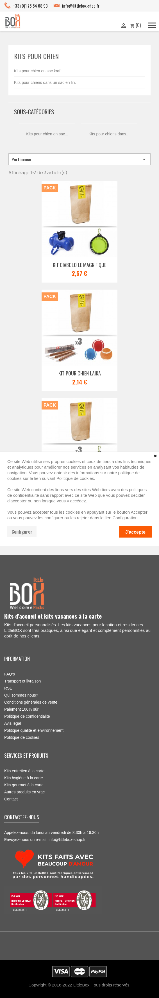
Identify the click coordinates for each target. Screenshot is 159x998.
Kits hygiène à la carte (23, 778)
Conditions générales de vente (30, 702)
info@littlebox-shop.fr (80, 5)
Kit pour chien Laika (79, 373)
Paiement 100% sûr (21, 709)
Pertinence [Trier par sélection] (79, 159)
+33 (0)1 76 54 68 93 (30, 5)
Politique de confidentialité (27, 716)
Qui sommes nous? (21, 695)
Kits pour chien (36, 56)
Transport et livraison (22, 681)
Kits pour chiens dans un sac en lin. (45, 82)
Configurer (22, 531)
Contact (11, 799)
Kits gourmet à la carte (24, 785)
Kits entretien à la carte (24, 771)
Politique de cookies (21, 737)
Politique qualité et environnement (33, 730)
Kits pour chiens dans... (109, 134)
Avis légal (12, 723)
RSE (8, 688)
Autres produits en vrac (24, 792)
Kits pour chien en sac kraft (38, 71)
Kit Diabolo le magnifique (79, 264)
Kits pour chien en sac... (47, 134)
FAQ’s (9, 674)
